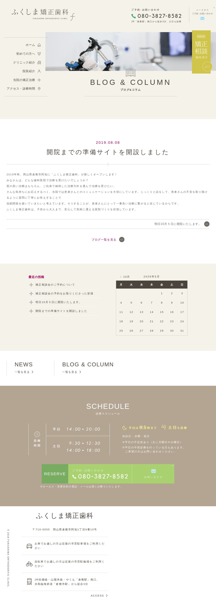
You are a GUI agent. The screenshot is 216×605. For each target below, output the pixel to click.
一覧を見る (22, 371)
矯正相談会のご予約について (55, 284)
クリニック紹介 (24, 62)
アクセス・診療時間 (21, 88)
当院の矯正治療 (24, 80)
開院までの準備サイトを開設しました (61, 310)
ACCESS (97, 595)
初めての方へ (25, 53)
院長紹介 (29, 71)
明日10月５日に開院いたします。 (178, 223)
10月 (126, 276)
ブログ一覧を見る (104, 239)
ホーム (30, 45)
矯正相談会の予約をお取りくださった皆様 (65, 293)
